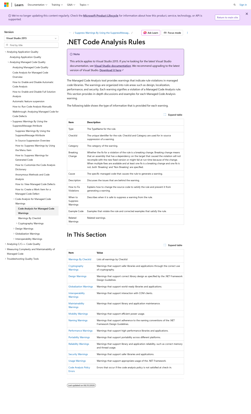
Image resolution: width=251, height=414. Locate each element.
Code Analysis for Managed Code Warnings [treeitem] (36, 211)
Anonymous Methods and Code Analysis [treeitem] (32, 177)
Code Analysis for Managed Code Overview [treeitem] (30, 75)
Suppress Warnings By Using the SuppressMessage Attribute (103, 32)
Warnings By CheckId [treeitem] (29, 218)
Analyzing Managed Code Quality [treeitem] (30, 67)
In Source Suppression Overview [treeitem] (32, 140)
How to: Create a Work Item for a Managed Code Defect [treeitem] (33, 191)
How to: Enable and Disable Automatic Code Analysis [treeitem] (33, 84)
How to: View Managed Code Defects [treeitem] (35, 184)
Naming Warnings (78, 320)
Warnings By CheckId (80, 259)
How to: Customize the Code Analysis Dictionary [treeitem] (35, 167)
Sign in (243, 4)
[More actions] (187, 33)
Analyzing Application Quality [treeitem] (25, 57)
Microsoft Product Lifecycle (100, 15)
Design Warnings (77, 276)
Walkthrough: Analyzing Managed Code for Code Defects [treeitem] (36, 114)
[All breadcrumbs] (70, 33)
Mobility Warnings (78, 313)
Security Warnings (78, 354)
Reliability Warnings (79, 343)
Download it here (110, 70)
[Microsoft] (6, 4)
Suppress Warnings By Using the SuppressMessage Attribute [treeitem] (32, 133)
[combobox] (31, 38)
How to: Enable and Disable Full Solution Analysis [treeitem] (34, 94)
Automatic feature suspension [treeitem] (28, 101)
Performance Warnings (81, 330)
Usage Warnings (77, 360)
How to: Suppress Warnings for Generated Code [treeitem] (31, 157)
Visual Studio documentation (112, 65)
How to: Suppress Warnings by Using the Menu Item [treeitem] (35, 148)
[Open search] (234, 5)
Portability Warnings (79, 337)
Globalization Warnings (81, 286)
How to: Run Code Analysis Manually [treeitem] (32, 106)
